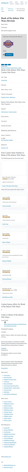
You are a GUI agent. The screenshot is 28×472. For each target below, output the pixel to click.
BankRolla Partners (9, 440)
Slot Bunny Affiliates (9, 444)
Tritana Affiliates (8, 438)
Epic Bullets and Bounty (10, 394)
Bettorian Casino (8, 408)
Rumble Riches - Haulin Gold (11, 388)
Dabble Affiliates (8, 446)
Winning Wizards (6, 279)
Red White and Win (7, 297)
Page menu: (4, 66)
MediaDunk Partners (9, 434)
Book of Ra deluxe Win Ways (10, 186)
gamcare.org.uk (8, 467)
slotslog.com (7, 456)
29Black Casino (8, 416)
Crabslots (3, 348)
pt (25, 2)
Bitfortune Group (8, 436)
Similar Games (10, 68)
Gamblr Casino (8, 412)
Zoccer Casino (8, 401)
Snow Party (7, 375)
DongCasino (4, 368)
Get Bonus (9, 54)
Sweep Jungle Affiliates (10, 442)
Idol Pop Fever (8, 377)
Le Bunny (6, 381)
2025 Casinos (12, 3)
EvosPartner (7, 432)
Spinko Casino (8, 406)
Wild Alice (6, 392)
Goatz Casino (7, 418)
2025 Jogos (22, 3)
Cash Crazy (5, 224)
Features (3, 68)
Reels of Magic (6, 242)
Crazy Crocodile (6, 206)
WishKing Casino (8, 410)
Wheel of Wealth (6, 261)
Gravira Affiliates (8, 430)
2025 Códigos (17, 3)
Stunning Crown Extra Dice (11, 386)
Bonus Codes (17, 68)
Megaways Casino (9, 404)
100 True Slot (7, 390)
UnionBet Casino (8, 414)
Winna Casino (7, 420)
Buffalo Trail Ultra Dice (10, 379)
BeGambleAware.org (9, 465)
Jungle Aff (6, 428)
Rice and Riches (8, 384)
